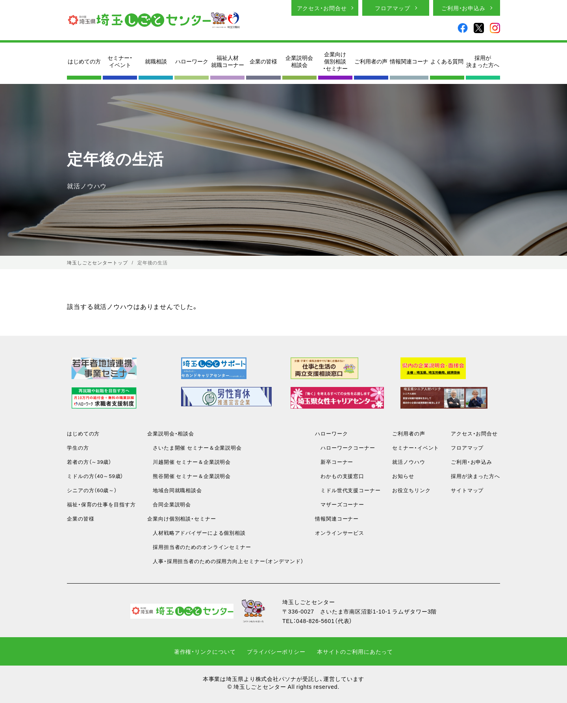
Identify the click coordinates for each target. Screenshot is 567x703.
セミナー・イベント (119, 61)
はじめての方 (84, 61)
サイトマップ (467, 490)
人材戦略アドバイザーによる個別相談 (196, 532)
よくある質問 (446, 61)
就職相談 (156, 61)
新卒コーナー (334, 461)
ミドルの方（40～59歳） (95, 476)
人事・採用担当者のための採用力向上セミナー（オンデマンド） (225, 561)
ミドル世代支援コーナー (348, 490)
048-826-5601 (315, 621)
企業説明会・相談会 (170, 433)
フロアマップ (392, 8)
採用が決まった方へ (482, 61)
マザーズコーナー (339, 504)
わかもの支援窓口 (339, 476)
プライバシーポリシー (276, 651)
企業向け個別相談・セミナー (335, 61)
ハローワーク (191, 61)
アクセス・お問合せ (322, 8)
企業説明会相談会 (299, 61)
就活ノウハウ (408, 461)
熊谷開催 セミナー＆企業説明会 (189, 476)
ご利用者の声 (370, 61)
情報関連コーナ (409, 61)
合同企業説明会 (169, 504)
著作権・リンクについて (205, 651)
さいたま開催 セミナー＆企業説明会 (194, 447)
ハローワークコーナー (345, 447)
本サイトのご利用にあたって (355, 651)
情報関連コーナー (337, 518)
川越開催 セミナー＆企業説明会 (189, 461)
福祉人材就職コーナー (227, 61)
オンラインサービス (339, 532)
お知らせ (403, 476)
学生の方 (78, 447)
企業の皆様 (263, 61)
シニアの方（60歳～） (92, 490)
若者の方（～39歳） (89, 461)
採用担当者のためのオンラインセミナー (199, 546)
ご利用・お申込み (463, 8)
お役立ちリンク (411, 490)
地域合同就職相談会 (174, 490)
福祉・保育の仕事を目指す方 (101, 504)
